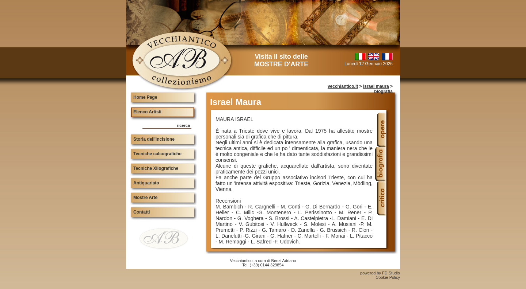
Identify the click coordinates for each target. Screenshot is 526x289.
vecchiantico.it (343, 86)
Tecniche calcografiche (157, 153)
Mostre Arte (145, 197)
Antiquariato (146, 182)
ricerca (183, 125)
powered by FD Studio (380, 273)
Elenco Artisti (147, 111)
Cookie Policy (388, 277)
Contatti (141, 212)
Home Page (145, 97)
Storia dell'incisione (154, 139)
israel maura (376, 86)
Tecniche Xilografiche (155, 168)
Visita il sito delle (281, 60)
